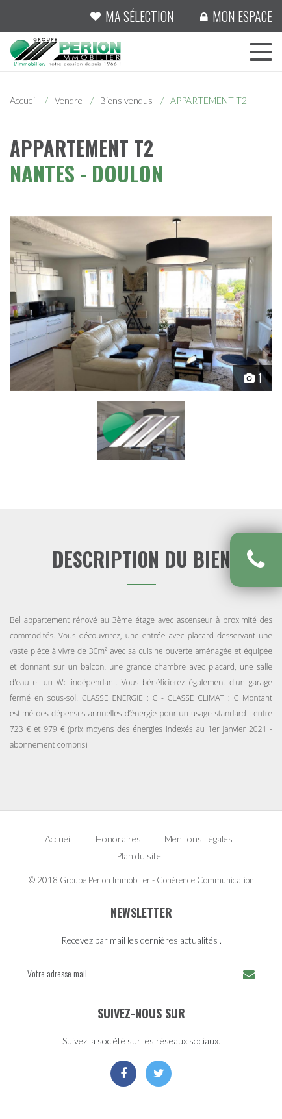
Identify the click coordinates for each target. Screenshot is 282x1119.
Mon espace (242, 16)
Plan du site (138, 855)
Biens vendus (126, 100)
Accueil (23, 100)
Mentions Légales (198, 838)
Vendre (69, 100)
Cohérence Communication (205, 880)
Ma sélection (139, 16)
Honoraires (118, 838)
